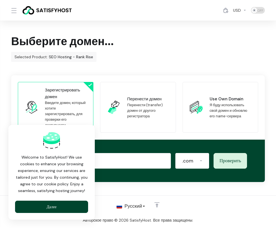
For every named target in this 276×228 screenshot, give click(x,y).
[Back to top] (157, 205)
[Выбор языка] (131, 206)
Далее (51, 206)
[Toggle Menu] (13, 10)
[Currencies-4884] (240, 10)
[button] (192, 161)
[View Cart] (226, 10)
